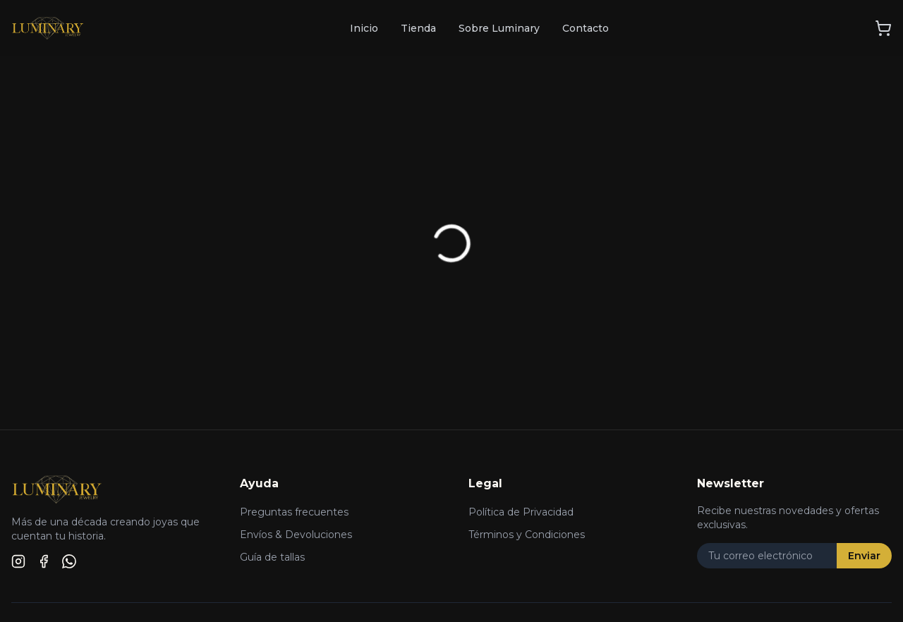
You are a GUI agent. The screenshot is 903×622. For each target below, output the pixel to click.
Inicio (364, 28)
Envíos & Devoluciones (296, 534)
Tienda (418, 28)
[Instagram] (18, 561)
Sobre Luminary (499, 28)
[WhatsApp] (69, 561)
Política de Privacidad (521, 512)
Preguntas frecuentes (294, 512)
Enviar (864, 555)
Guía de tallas (272, 557)
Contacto (585, 28)
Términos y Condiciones (526, 534)
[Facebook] (44, 561)
